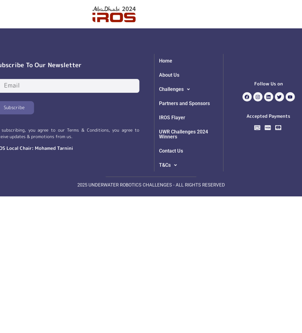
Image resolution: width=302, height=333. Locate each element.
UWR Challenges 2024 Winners (183, 151)
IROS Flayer (172, 134)
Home (165, 77)
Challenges (176, 106)
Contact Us (171, 168)
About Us (169, 92)
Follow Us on (278, 83)
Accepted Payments (278, 116)
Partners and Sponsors (184, 120)
